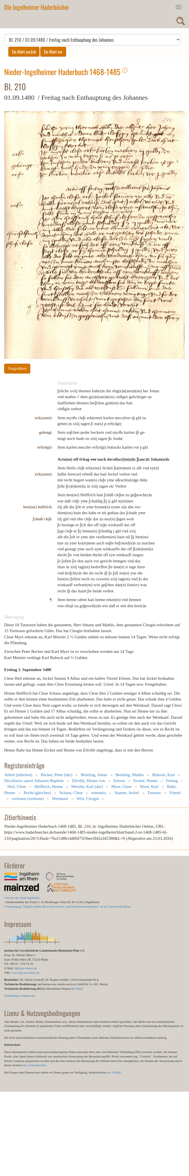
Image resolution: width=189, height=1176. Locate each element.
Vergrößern (17, 368)
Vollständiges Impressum (19, 995)
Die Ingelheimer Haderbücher (36, 7)
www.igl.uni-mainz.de (25, 972)
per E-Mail (114, 1072)
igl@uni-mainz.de (26, 968)
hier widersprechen (34, 1065)
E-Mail (77, 988)
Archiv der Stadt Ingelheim (22, 897)
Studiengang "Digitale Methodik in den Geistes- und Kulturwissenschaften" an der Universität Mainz (68, 906)
